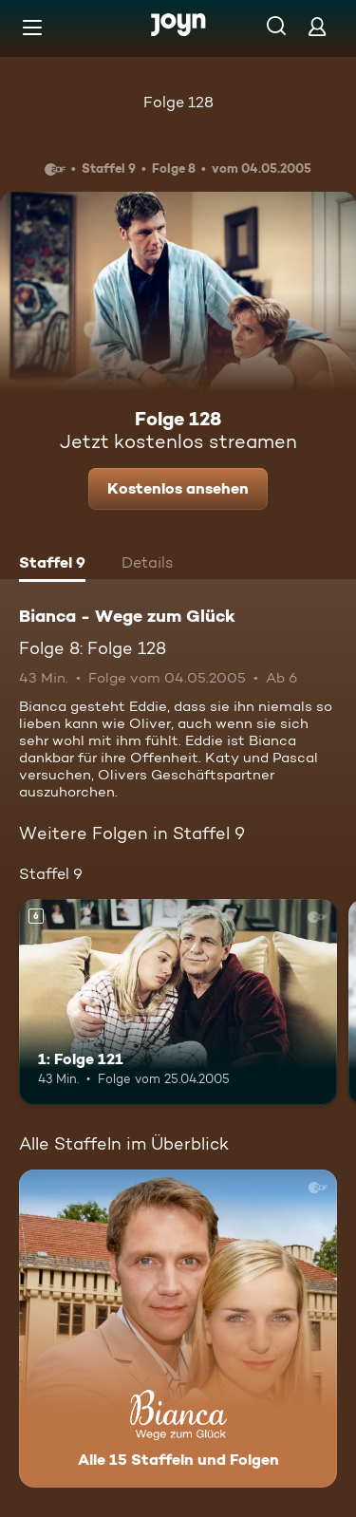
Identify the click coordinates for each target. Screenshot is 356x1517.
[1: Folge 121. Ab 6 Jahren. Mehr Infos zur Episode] (178, 1002)
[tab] (52, 565)
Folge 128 (178, 102)
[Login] (317, 26)
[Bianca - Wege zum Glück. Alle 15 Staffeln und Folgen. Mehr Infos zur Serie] (178, 1329)
